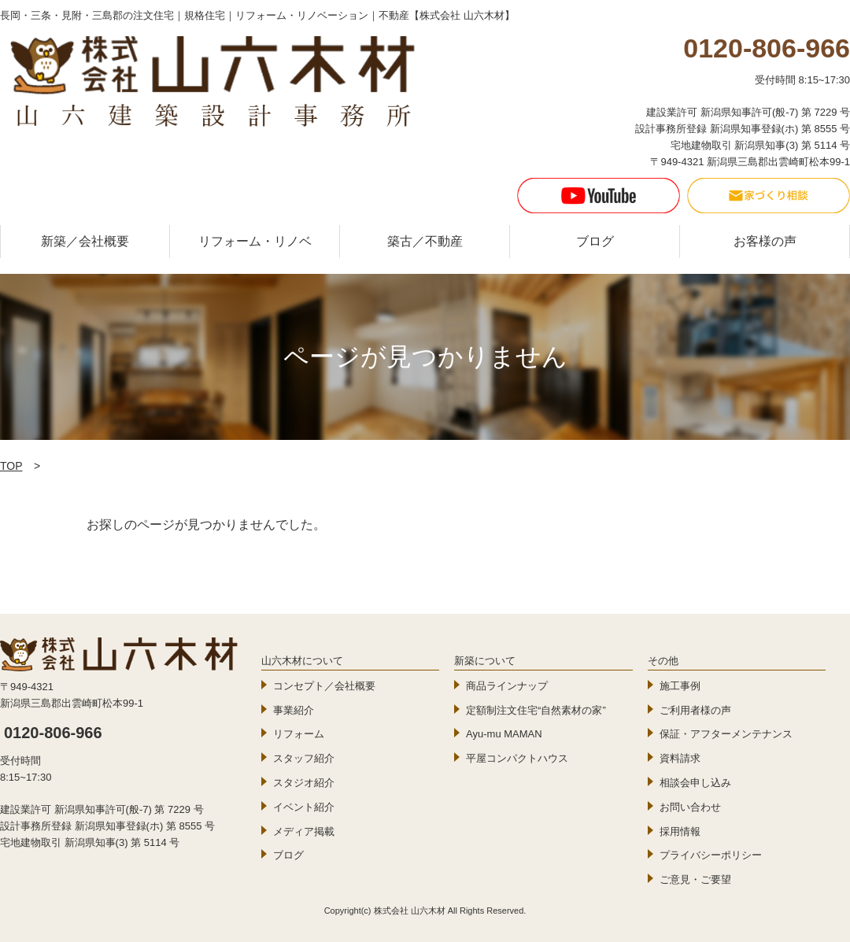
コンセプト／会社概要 (324, 686)
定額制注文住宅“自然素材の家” (536, 710)
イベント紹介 (303, 807)
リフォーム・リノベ (255, 241)
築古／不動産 (425, 241)
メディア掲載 (303, 831)
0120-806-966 (53, 732)
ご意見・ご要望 (695, 879)
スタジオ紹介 (303, 783)
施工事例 (680, 686)
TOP (11, 466)
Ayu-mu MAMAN (504, 734)
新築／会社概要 (85, 241)
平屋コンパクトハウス (517, 758)
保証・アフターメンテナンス (726, 734)
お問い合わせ (690, 807)
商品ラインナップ (507, 686)
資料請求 (680, 758)
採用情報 (680, 831)
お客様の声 (765, 241)
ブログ (595, 241)
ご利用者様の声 (695, 710)
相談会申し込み (695, 783)
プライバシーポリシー (711, 855)
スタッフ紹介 (303, 758)
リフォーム (298, 734)
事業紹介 (293, 710)
